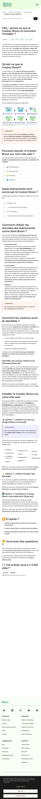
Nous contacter (25, 748)
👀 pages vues (11, 203)
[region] (20, 787)
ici (32, 552)
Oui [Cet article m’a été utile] (6, 572)
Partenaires (5, 751)
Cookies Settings (20, 786)
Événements (5, 748)
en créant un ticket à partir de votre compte (17, 550)
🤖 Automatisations (12, 167)
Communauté (5, 758)
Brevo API (24, 751)
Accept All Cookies (20, 796)
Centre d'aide (25, 744)
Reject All (20, 791)
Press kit (4, 723)
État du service (25, 755)
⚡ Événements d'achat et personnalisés (19, 216)
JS (33, 386)
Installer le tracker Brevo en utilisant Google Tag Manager (21, 528)
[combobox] (20, 19)
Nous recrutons (6, 720)
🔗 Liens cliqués (11, 211)
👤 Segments (10, 180)
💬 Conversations (12, 171)
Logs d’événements (25, 248)
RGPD (3, 730)
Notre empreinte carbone (9, 727)
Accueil (4, 12)
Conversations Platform (27, 723)
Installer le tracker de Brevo (12, 14)
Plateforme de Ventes (27, 727)
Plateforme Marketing (27, 720)
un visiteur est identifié (10, 84)
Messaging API (25, 730)
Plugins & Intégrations (14, 12)
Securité (4, 734)
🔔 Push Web (10, 175)
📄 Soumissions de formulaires (16, 207)
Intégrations (24, 762)
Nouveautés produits (27, 758)
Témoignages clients (7, 755)
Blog (3, 744)
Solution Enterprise (26, 734)
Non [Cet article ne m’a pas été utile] (14, 572)
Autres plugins (27, 12)
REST (36, 386)
